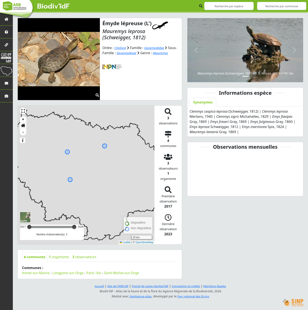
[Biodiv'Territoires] (6, 70)
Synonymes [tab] (203, 102)
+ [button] (23, 119)
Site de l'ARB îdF (116, 286)
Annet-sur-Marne (35, 273)
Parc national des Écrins (193, 296)
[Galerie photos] (6, 96)
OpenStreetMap (144, 242)
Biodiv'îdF (53, 6)
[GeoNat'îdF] (6, 57)
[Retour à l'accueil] (6, 19)
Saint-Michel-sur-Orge (121, 273)
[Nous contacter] (6, 83)
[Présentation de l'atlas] (6, 32)
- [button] (23, 132)
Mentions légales (217, 286)
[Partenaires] (6, 44)
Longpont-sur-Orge (67, 273)
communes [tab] (34, 257)
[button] (23, 111)
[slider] (74, 227)
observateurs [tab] (84, 257)
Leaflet (125, 242)
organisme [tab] (59, 257)
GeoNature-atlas (139, 296)
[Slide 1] (245, 76)
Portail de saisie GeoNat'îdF (149, 286)
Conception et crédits (187, 286)
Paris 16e (93, 273)
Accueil (97, 286)
